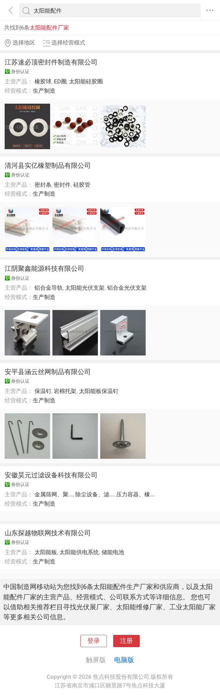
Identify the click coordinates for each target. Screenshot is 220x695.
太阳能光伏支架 (85, 287)
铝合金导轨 (49, 287)
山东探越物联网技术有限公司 (48, 533)
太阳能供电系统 (79, 552)
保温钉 (43, 391)
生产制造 (44, 90)
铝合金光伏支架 (127, 287)
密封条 (43, 184)
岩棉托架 (65, 391)
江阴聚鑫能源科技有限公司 (44, 268)
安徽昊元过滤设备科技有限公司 (51, 475)
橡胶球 (43, 81)
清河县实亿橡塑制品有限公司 (48, 165)
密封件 (62, 184)
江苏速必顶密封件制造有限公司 (51, 62)
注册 (126, 641)
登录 (93, 641)
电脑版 (124, 660)
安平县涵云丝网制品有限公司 (48, 372)
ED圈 (60, 81)
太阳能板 (46, 552)
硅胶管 (81, 184)
